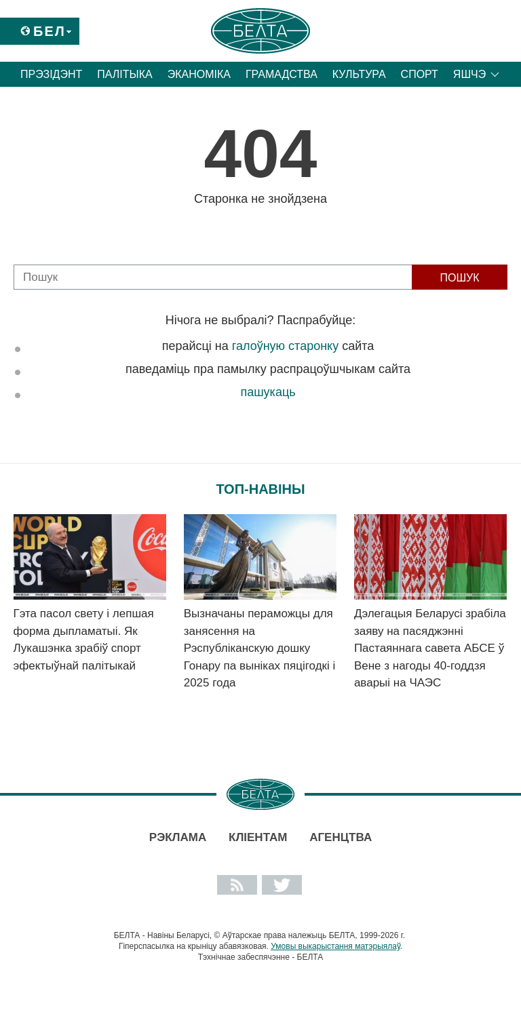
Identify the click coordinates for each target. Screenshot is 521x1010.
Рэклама (177, 837)
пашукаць (267, 392)
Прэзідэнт (51, 74)
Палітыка (124, 74)
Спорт (419, 74)
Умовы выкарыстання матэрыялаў (335, 946)
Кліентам (258, 837)
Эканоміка (199, 74)
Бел (49, 31)
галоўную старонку (285, 346)
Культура (359, 74)
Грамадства (281, 74)
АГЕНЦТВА (340, 837)
